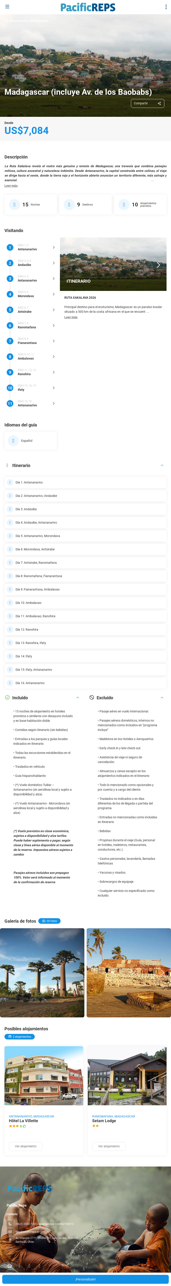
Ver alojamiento (26, 1146)
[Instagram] (29, 1266)
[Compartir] (147, 103)
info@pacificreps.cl (27, 1231)
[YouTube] (39, 1266)
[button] (11, 186)
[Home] (9, 1266)
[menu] (166, 7)
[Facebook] (19, 1266)
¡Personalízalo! (85, 1279)
